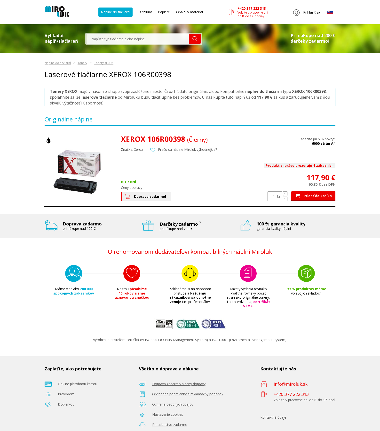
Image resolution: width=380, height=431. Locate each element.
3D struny (144, 12)
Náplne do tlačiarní (115, 12)
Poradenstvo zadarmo (169, 424)
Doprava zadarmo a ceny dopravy (179, 384)
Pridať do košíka (313, 195)
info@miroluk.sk (291, 384)
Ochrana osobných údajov (172, 404)
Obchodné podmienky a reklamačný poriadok (187, 394)
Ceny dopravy (131, 187)
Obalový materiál (189, 12)
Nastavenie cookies (167, 414)
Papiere (164, 12)
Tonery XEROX (103, 63)
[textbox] (138, 39)
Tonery (82, 63)
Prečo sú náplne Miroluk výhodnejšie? (187, 149)
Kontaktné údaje (273, 417)
